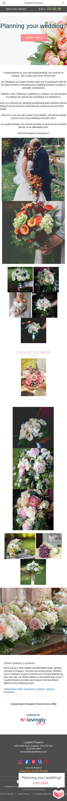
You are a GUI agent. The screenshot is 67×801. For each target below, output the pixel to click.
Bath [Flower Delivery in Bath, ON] (20, 689)
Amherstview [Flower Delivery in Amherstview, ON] (10, 689)
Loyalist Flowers (33, 3)
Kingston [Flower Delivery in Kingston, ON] (40, 689)
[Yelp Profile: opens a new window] (47, 762)
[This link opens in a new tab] (33, 720)
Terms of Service (7, 794)
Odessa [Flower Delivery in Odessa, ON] (50, 689)
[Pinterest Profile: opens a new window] (33, 762)
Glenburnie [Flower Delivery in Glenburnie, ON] (29, 689)
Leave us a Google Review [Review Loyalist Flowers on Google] (33, 771)
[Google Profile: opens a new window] (40, 762)
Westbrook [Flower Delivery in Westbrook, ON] (9, 692)
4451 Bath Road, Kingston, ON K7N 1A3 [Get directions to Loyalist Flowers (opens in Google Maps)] (33, 746)
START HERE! (40, 783)
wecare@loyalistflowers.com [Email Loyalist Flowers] (33, 751)
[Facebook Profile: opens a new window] (27, 762)
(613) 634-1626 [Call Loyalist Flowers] (33, 748)
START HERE (33, 37)
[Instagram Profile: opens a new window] (20, 762)
